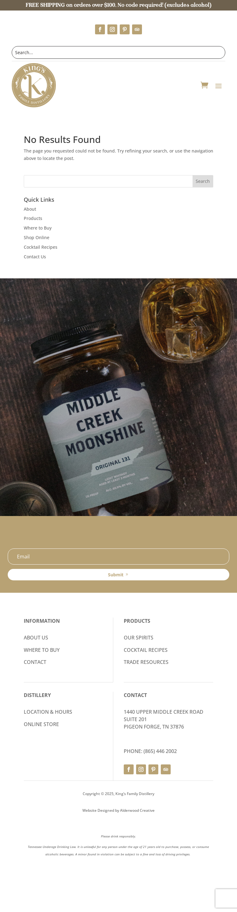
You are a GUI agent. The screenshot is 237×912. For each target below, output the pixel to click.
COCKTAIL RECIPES (146, 650)
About (30, 209)
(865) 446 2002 (160, 751)
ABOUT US (36, 637)
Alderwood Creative (137, 810)
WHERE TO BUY (42, 650)
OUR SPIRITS (138, 637)
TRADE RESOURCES (146, 662)
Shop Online (36, 237)
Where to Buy (38, 228)
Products (33, 218)
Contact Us (35, 257)
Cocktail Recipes (40, 247)
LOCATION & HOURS (48, 711)
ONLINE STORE (41, 724)
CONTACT (35, 662)
